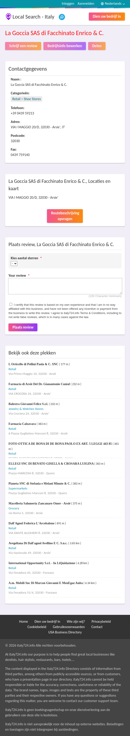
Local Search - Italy (33, 16)
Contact (97, 627)
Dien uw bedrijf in (107, 16)
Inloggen (68, 3)
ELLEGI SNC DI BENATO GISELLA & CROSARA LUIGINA (51, 463)
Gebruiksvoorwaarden (69, 627)
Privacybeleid (101, 621)
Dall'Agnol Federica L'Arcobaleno (31, 523)
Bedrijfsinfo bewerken (64, 46)
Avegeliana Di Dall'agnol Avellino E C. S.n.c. (38, 543)
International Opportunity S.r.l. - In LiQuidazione (42, 563)
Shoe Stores (32, 99)
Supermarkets (17, 488)
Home (23, 621)
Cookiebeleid (36, 627)
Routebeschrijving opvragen (65, 216)
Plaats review (22, 327)
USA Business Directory (65, 632)
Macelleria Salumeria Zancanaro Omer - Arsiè (39, 503)
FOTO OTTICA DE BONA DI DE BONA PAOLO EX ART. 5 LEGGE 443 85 (60, 443)
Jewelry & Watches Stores (25, 409)
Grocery (13, 508)
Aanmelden (85, 3)
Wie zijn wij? (76, 621)
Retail (16, 99)
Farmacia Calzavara (22, 424)
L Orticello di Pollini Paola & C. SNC (33, 364)
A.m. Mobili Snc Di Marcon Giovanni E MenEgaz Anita (45, 583)
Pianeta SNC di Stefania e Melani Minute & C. (39, 483)
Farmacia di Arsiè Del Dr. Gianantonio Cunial (39, 384)
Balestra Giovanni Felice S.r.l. (28, 404)
